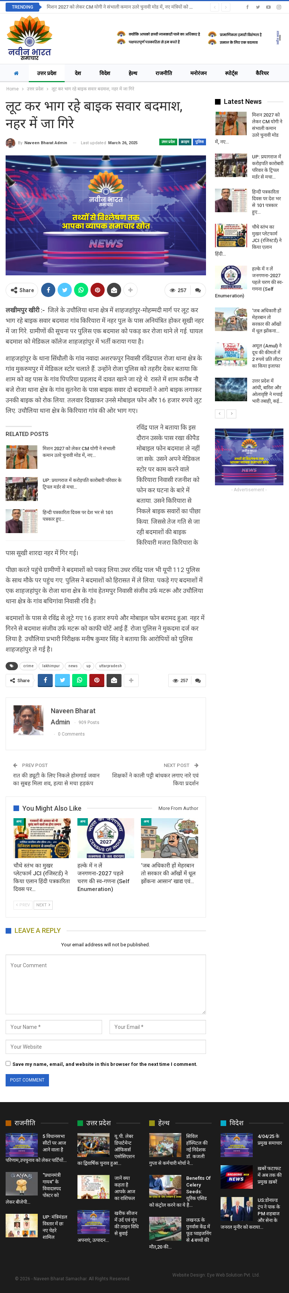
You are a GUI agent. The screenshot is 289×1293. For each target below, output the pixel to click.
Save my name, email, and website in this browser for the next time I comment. (104, 1064)
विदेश (104, 73)
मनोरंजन (198, 73)
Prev (23, 905)
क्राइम (185, 142)
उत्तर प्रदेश (46, 73)
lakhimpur (51, 666)
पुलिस (199, 142)
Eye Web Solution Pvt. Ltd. (233, 1275)
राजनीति (164, 73)
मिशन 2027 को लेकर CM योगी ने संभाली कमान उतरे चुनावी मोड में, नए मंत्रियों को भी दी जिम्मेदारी (131, 7)
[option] (249, 258)
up (88, 666)
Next (43, 905)
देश (78, 73)
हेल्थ (133, 73)
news (73, 666)
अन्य (18, 821)
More (232, 73)
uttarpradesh (110, 666)
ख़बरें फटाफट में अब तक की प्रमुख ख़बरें (270, 1175)
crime (28, 666)
